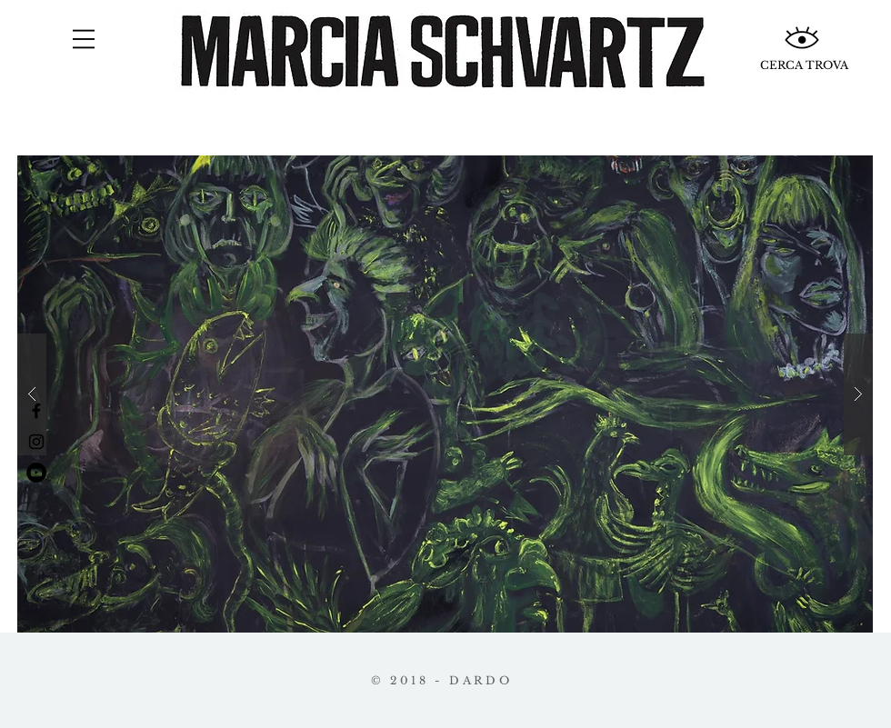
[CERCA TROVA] (803, 65)
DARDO (480, 680)
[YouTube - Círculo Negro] (36, 473)
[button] (84, 39)
